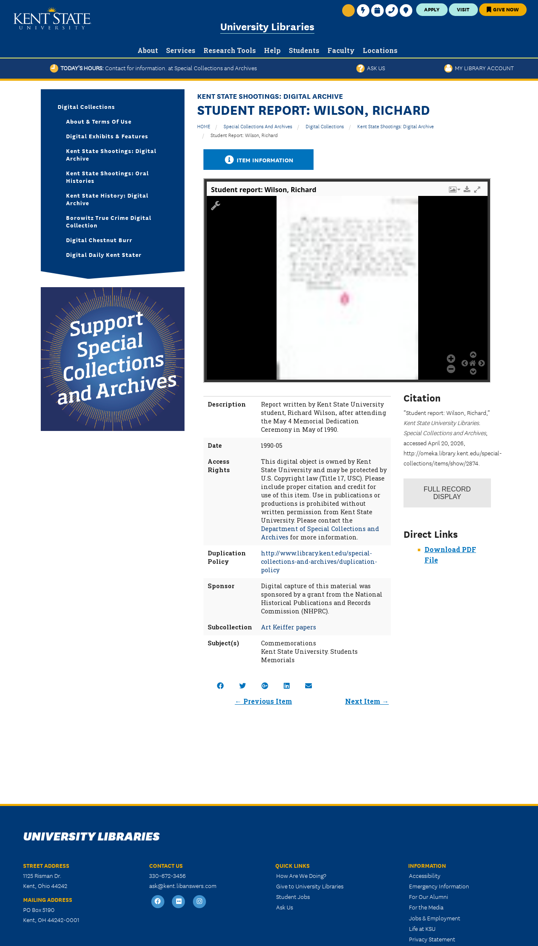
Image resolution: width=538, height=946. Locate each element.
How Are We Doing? (301, 875)
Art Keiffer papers (288, 627)
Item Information (258, 159)
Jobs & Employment (434, 917)
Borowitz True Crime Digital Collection (108, 221)
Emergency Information (439, 886)
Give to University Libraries (309, 886)
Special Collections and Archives (258, 126)
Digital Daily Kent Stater (104, 254)
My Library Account (479, 67)
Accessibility (424, 875)
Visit (463, 9)
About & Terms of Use (99, 121)
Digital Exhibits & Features (107, 136)
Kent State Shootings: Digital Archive (395, 126)
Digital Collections (325, 126)
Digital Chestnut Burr (99, 239)
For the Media (426, 907)
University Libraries (267, 25)
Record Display (447, 493)
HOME (203, 126)
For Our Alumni (428, 896)
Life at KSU (422, 928)
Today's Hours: (153, 67)
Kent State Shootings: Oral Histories (107, 176)
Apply (432, 9)
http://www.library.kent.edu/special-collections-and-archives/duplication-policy (319, 561)
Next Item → (367, 701)
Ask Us (370, 67)
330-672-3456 (167, 875)
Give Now (503, 9)
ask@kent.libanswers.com (182, 885)
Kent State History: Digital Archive (107, 198)
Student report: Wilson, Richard (244, 135)
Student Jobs (293, 896)
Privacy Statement (432, 938)
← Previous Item (263, 701)
